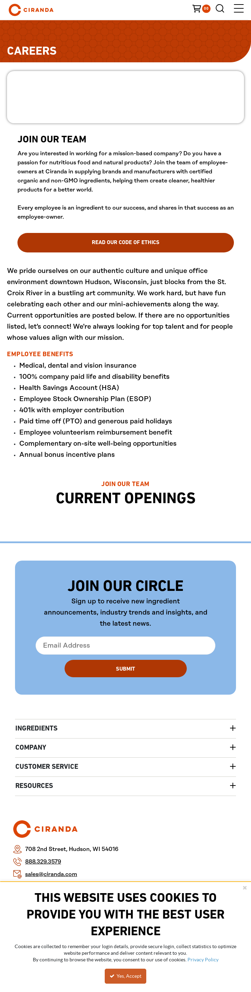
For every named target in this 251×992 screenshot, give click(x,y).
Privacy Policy (203, 959)
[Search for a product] (221, 10)
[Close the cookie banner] (245, 887)
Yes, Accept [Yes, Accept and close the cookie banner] (125, 976)
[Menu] (238, 10)
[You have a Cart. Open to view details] (204, 9)
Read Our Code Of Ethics (126, 242)
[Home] (42, 10)
